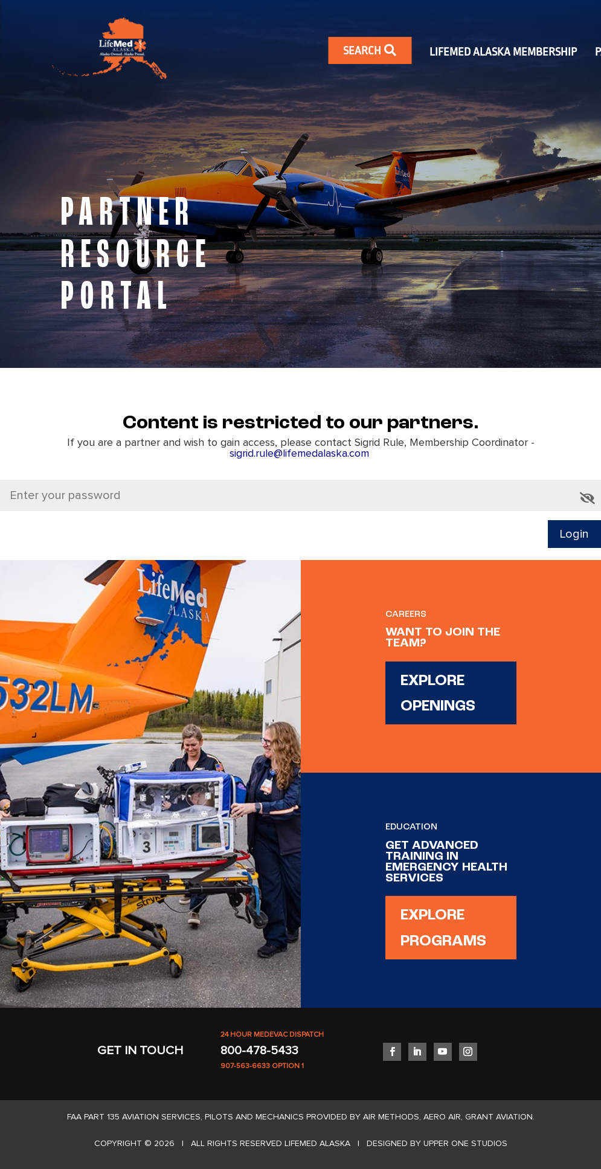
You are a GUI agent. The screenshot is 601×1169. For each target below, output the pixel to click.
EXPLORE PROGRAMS (443, 928)
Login (574, 534)
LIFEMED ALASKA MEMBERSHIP (503, 52)
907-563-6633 (245, 1066)
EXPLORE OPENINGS (437, 694)
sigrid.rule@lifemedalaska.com (301, 453)
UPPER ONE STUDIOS (465, 1143)
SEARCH (369, 50)
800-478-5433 (259, 1051)
